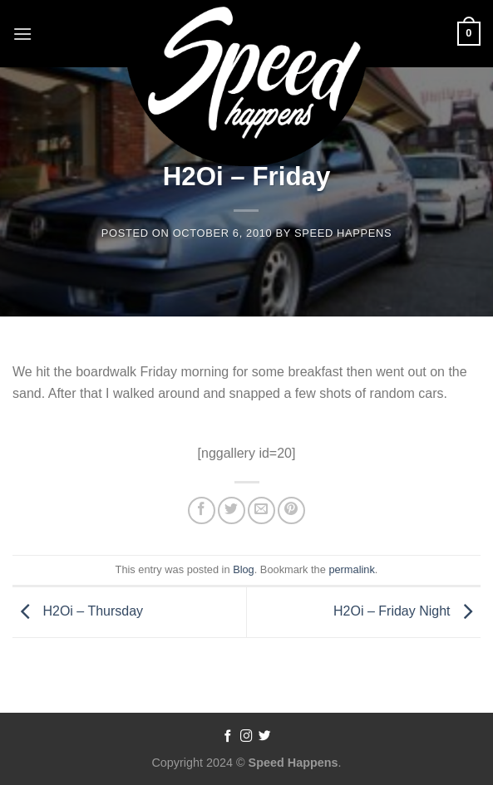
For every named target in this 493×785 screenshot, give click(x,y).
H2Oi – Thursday (77, 611)
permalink (351, 569)
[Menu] (22, 33)
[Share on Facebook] (201, 510)
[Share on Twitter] (231, 510)
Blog (243, 569)
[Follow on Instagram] (246, 736)
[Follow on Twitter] (265, 736)
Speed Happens (343, 233)
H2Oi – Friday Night (407, 611)
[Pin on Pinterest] (291, 510)
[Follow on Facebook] (228, 736)
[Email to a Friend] (261, 510)
